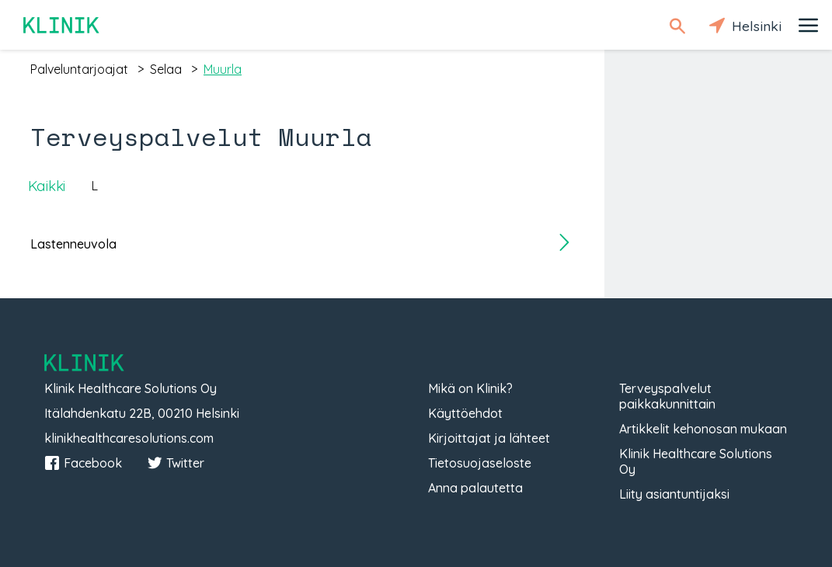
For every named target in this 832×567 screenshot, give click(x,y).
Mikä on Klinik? (470, 388)
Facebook (83, 463)
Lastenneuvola (73, 244)
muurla (223, 69)
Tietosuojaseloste (479, 463)
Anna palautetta (475, 488)
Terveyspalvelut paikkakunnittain (667, 396)
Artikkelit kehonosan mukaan (703, 429)
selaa (166, 69)
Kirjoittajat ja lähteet (489, 438)
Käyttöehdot (465, 413)
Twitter (175, 463)
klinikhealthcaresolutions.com (129, 438)
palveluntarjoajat (79, 69)
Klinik (62, 25)
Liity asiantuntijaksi (674, 494)
